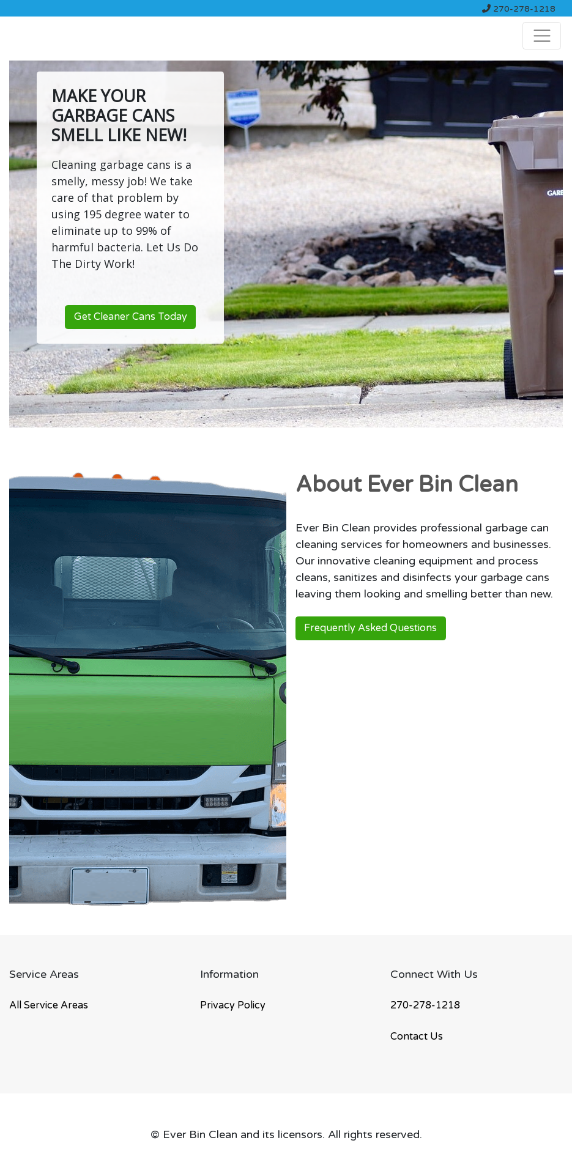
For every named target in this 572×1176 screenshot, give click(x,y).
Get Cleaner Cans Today (130, 317)
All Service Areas (48, 1005)
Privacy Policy (233, 1005)
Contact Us (416, 1036)
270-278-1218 (518, 9)
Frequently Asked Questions (370, 628)
